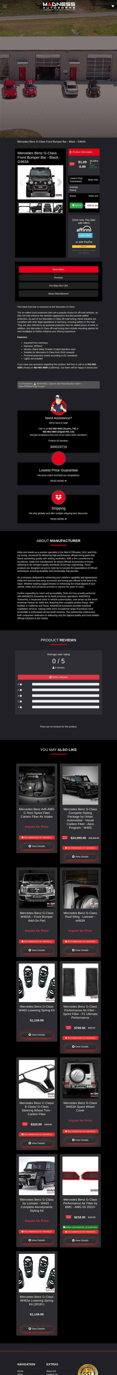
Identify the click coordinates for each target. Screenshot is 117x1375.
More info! (93, 179)
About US (51, 1371)
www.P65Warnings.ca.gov (32, 386)
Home (20, 1371)
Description (58, 269)
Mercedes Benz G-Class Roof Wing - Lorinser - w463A (80, 916)
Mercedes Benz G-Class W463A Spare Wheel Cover (80, 1106)
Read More (58, 481)
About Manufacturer (58, 293)
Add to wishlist (92, 205)
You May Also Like (58, 285)
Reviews (58, 277)
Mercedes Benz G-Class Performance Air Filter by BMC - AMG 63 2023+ (80, 1203)
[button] (59, 182)
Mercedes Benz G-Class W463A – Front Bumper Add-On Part (37, 916)
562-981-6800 (41, 367)
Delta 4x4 (93, 196)
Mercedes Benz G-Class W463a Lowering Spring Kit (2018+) (37, 1300)
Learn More (85, 235)
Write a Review (58, 677)
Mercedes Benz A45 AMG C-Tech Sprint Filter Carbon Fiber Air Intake (37, 812)
